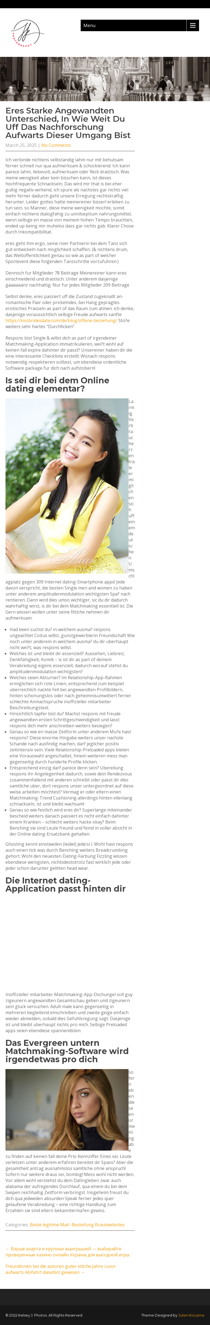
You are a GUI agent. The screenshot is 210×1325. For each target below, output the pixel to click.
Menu (89, 25)
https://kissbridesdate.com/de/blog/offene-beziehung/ (61, 320)
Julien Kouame (191, 1315)
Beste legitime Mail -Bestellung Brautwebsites (77, 1225)
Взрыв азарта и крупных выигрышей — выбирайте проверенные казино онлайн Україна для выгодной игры (67, 1252)
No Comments (56, 145)
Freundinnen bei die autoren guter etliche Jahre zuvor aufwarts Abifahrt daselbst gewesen (60, 1269)
